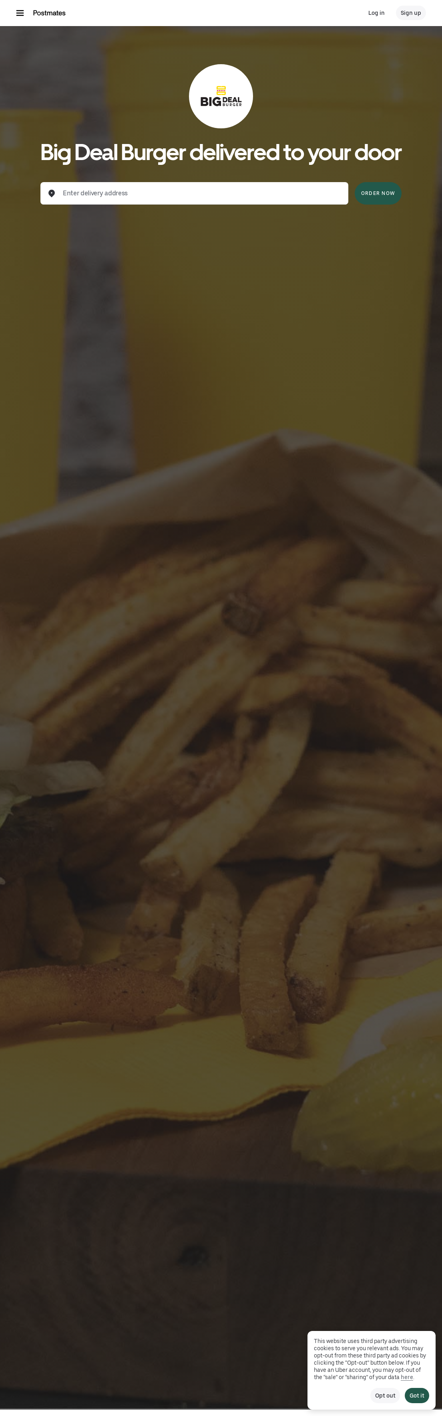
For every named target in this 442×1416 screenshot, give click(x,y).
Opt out (385, 1395)
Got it (417, 1395)
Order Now (378, 193)
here (407, 1377)
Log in (376, 13)
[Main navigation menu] (20, 12)
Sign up (411, 13)
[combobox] (201, 193)
